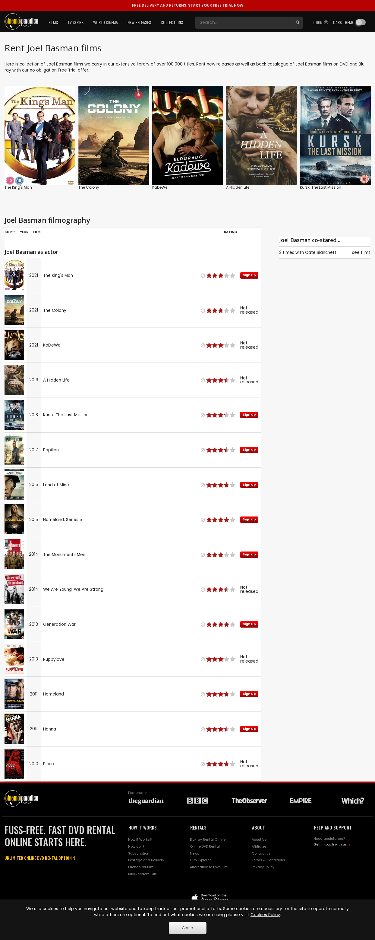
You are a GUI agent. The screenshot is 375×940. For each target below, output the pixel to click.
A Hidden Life (237, 187)
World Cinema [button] (105, 22)
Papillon (51, 450)
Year (24, 231)
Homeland (53, 694)
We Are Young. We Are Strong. (73, 589)
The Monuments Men (64, 555)
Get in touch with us (330, 844)
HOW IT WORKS (142, 827)
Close (187, 927)
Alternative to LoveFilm (209, 867)
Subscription (138, 853)
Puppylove (54, 659)
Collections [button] (172, 22)
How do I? (136, 846)
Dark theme (343, 22)
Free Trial (67, 70)
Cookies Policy (265, 915)
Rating (230, 231)
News (194, 853)
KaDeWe (159, 187)
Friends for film (140, 867)
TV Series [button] (76, 22)
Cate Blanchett (320, 252)
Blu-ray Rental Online (207, 839)
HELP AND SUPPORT (333, 827)
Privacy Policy (263, 867)
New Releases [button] (139, 22)
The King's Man (18, 187)
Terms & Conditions (268, 860)
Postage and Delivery (146, 860)
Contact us (261, 853)
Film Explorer (200, 860)
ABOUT (258, 827)
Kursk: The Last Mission (320, 187)
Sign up (249, 275)
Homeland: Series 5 (62, 520)
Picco (48, 764)
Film (36, 231)
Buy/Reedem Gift (142, 873)
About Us (259, 839)
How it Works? (140, 839)
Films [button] (53, 22)
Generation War (59, 624)
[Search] (243, 23)
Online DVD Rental (205, 846)
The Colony (88, 187)
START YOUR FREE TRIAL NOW (187, 5)
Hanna (49, 729)
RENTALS (198, 827)
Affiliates (259, 846)
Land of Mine (56, 485)
